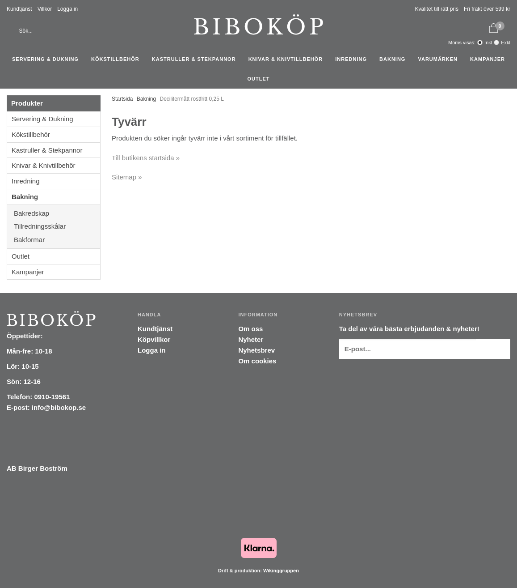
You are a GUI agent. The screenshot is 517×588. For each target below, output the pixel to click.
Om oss (250, 328)
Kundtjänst (19, 9)
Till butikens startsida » (146, 158)
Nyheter (250, 339)
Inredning (353, 59)
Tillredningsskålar (57, 226)
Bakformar (57, 239)
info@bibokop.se (59, 407)
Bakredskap (57, 213)
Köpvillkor (154, 339)
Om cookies (257, 361)
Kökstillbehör (117, 59)
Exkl (505, 42)
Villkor (45, 9)
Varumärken (440, 59)
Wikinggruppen (281, 570)
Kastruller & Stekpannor (196, 59)
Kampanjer (487, 59)
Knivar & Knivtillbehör (288, 59)
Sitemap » (127, 177)
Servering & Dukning (47, 59)
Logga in (67, 9)
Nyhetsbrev (256, 350)
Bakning (394, 59)
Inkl (488, 42)
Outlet (259, 78)
